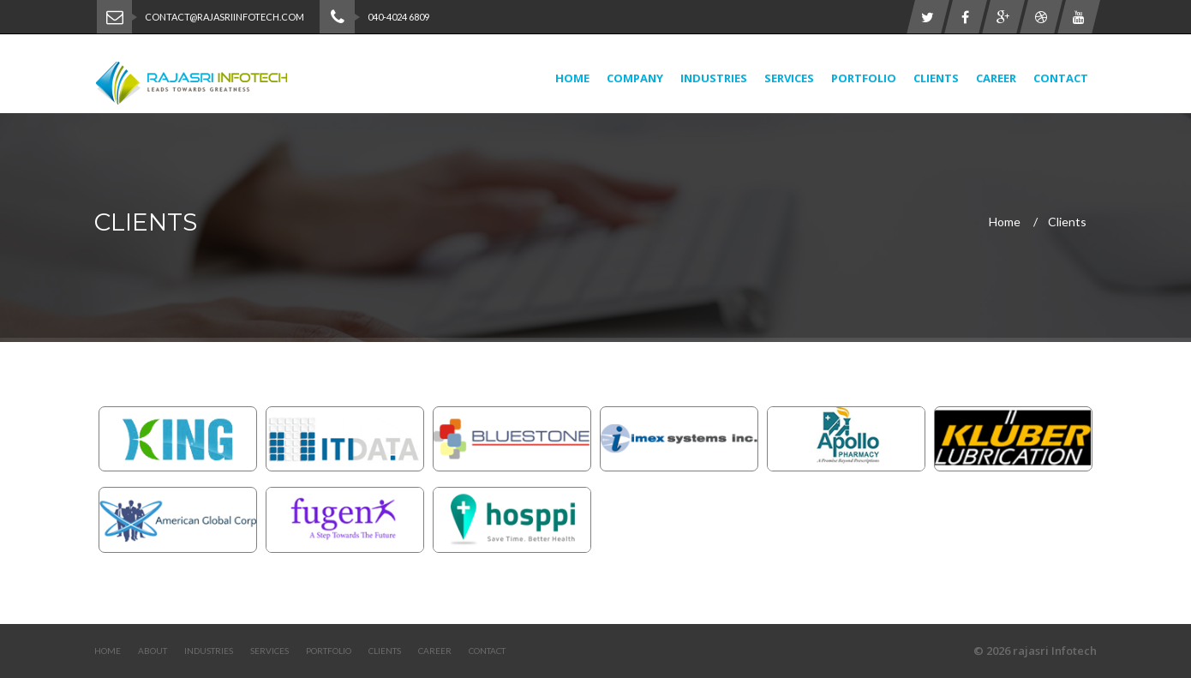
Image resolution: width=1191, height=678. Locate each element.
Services (789, 78)
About (152, 650)
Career (996, 78)
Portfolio (863, 78)
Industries (713, 78)
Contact (1060, 78)
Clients (936, 78)
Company (635, 78)
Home (572, 78)
